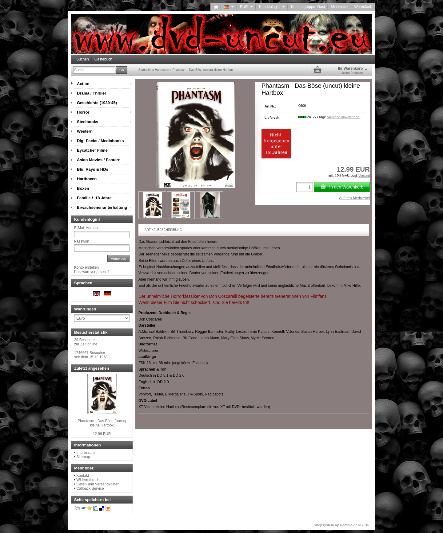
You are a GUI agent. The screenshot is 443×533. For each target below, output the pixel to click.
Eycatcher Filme (92, 150)
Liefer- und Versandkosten (97, 484)
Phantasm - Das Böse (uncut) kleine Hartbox (102, 423)
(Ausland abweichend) (343, 117)
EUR (246, 7)
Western (85, 131)
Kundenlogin (272, 7)
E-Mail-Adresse (86, 228)
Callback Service (90, 488)
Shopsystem (324, 525)
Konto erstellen (86, 267)
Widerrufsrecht (88, 480)
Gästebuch (103, 59)
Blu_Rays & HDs (92, 169)
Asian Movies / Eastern (99, 160)
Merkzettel (339, 7)
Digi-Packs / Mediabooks (100, 140)
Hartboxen (87, 179)
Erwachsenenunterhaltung (102, 207)
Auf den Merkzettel (354, 198)
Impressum (85, 452)
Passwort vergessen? (92, 272)
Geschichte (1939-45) (97, 102)
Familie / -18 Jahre (94, 198)
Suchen (82, 59)
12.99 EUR (102, 434)
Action (83, 83)
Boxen (83, 188)
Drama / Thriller (91, 93)
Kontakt (82, 475)
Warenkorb (363, 7)
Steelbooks (87, 121)
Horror (83, 112)
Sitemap (83, 457)
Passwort (81, 241)
